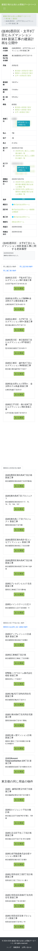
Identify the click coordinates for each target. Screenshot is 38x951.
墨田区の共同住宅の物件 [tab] (12, 468)
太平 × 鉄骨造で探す (22, 112)
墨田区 (15, 19)
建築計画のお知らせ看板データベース (19, 4)
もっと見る (19, 288)
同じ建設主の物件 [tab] (9, 267)
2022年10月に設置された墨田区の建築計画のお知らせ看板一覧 (24, 191)
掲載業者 (16, 947)
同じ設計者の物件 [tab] (26, 267)
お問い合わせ (27, 947)
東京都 (7, 19)
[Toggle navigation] (4, 8)
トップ (8, 947)
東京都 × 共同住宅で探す (24, 71)
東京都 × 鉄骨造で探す (23, 107)
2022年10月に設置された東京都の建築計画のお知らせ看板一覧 (24, 184)
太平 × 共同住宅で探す (23, 76)
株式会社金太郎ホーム (22, 204)
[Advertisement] (19, 446)
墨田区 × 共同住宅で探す (24, 73)
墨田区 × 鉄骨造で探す (23, 110)
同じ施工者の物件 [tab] (9, 271)
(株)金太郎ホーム (18, 222)
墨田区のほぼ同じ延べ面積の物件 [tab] (15, 627)
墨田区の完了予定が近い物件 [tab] (13, 623)
